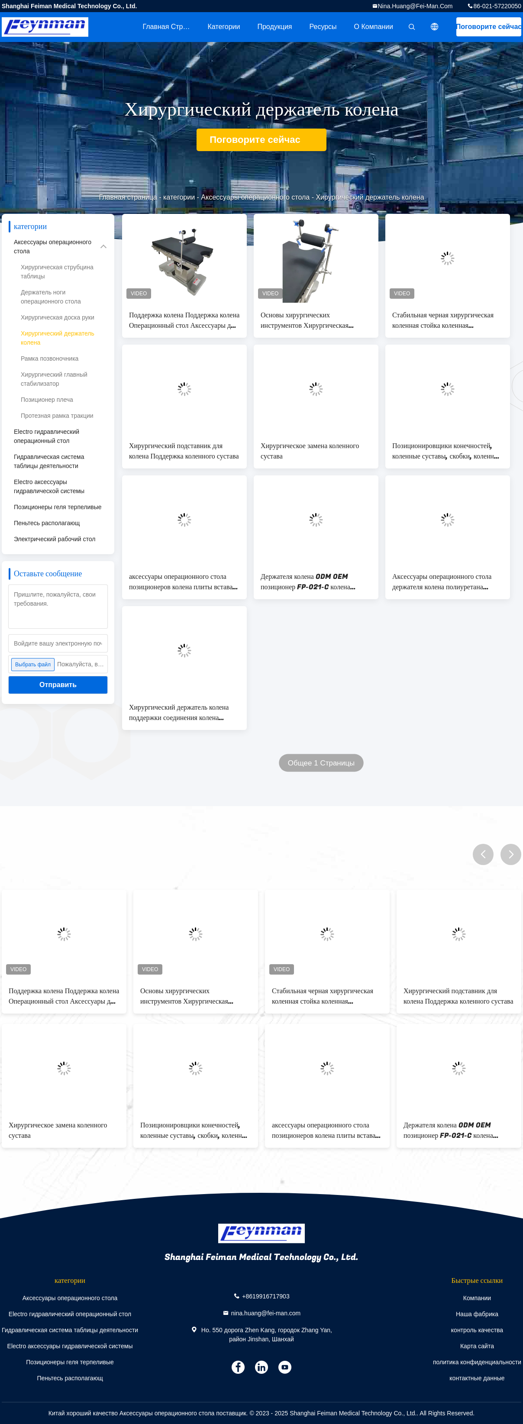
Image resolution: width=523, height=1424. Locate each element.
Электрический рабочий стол (54, 539)
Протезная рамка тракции (57, 415)
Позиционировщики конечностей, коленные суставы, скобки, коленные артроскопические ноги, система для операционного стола (447, 451)
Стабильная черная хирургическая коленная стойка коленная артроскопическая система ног (443, 320)
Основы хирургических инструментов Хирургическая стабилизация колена (305, 320)
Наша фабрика (477, 1314)
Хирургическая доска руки (57, 317)
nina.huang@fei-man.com (415, 6)
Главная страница (170, 26)
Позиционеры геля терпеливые (58, 507)
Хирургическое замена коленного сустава (310, 451)
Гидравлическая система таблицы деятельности (49, 461)
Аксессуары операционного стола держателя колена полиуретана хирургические (441, 582)
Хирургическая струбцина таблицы (57, 272)
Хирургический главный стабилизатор (54, 379)
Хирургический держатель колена (57, 338)
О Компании (373, 26)
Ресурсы (323, 26)
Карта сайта (477, 1346)
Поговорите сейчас (488, 26)
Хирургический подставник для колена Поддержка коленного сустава (184, 451)
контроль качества (477, 1330)
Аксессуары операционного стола (255, 197)
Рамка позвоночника (49, 358)
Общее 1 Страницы (321, 763)
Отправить (58, 684)
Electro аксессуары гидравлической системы (49, 486)
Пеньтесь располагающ (47, 523)
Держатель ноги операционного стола (51, 297)
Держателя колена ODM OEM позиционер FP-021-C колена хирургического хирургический (307, 582)
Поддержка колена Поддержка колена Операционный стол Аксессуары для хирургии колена (184, 320)
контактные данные (476, 1378)
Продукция (274, 26)
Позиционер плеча (47, 399)
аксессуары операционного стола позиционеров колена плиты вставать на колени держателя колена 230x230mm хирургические (184, 582)
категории (223, 26)
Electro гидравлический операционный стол (46, 436)
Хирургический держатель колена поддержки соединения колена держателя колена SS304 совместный (179, 712)
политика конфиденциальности (477, 1362)
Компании (477, 1298)
